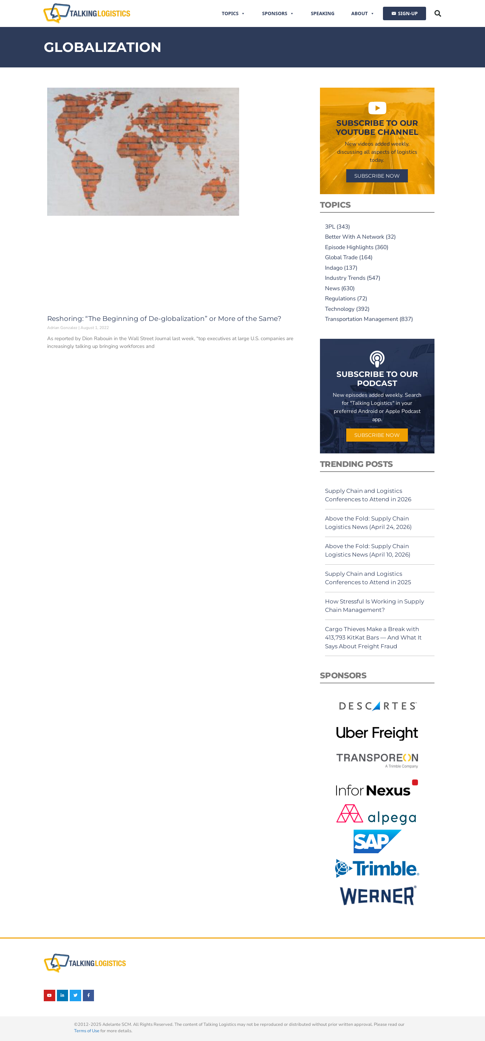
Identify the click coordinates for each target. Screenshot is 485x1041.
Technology (340, 309)
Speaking (322, 13)
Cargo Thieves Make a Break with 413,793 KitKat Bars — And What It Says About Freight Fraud (373, 638)
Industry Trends (345, 278)
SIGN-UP (408, 13)
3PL (330, 227)
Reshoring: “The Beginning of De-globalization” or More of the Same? (164, 319)
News (332, 288)
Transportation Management (361, 319)
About (363, 13)
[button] (438, 13)
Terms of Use (86, 1031)
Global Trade (341, 257)
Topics (234, 13)
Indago (334, 268)
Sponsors (278, 13)
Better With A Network (354, 237)
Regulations (340, 298)
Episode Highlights (349, 247)
